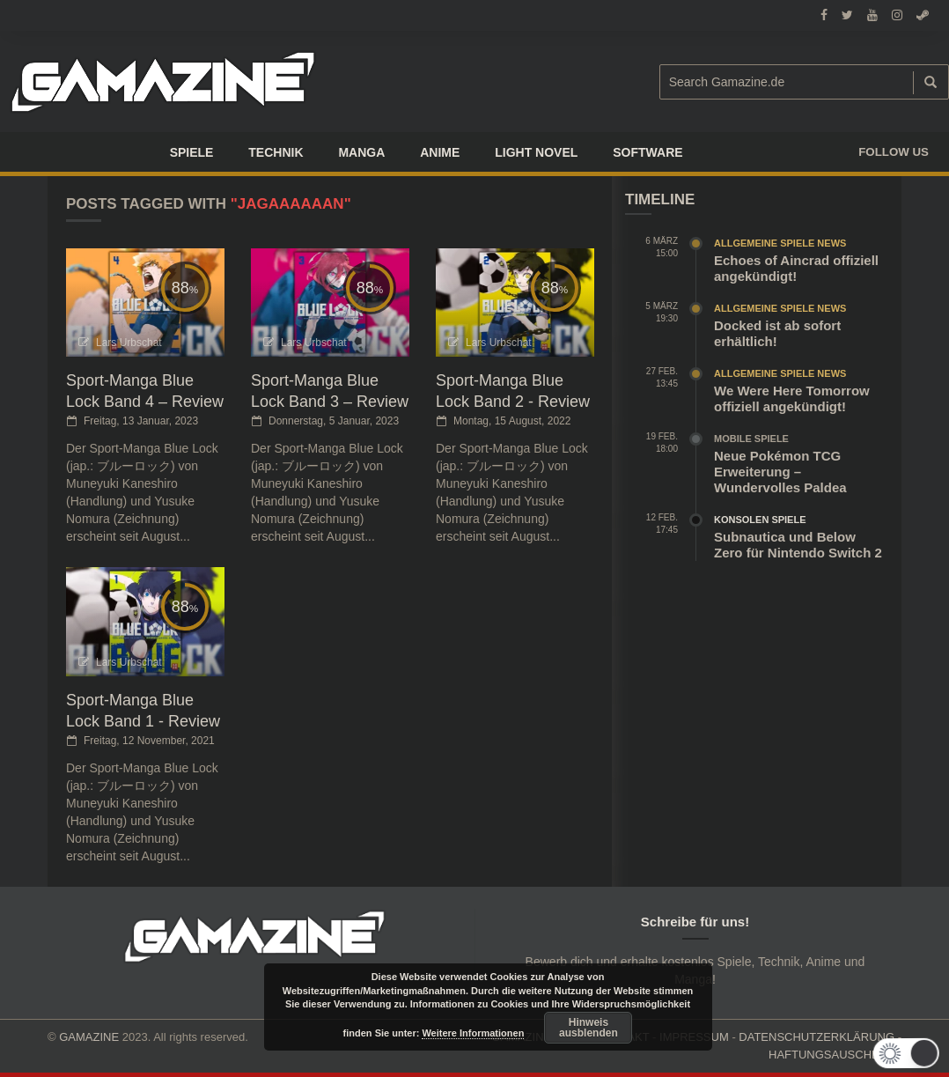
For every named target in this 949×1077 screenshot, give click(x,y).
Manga (361, 152)
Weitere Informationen (473, 1033)
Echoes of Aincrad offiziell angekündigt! (796, 268)
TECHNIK (275, 152)
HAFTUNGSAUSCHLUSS (835, 1054)
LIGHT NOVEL (536, 152)
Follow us (893, 152)
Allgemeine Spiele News (780, 243)
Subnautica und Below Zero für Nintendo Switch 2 (798, 544)
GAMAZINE (89, 1037)
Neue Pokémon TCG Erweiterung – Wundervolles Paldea (780, 471)
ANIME (440, 152)
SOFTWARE (647, 152)
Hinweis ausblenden (588, 1027)
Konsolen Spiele (760, 519)
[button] (910, 1053)
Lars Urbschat (129, 342)
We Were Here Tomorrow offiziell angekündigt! (792, 398)
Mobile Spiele (751, 438)
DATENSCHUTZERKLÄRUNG (816, 1037)
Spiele (192, 152)
